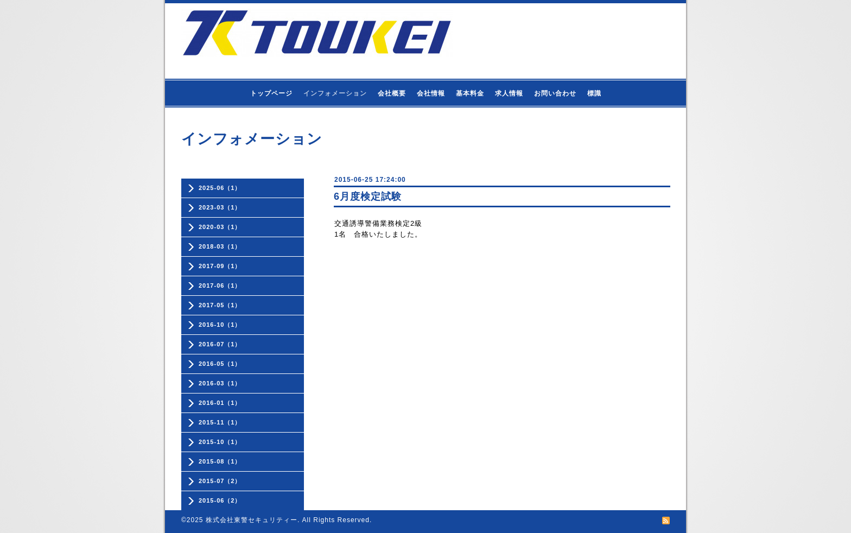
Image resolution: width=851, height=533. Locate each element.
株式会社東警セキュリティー (251, 520)
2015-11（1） (220, 422)
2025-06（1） (220, 188)
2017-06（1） (220, 285)
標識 (594, 93)
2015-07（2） (220, 481)
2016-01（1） (220, 402)
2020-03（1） (220, 227)
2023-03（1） (220, 207)
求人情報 (509, 93)
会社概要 (392, 93)
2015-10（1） (220, 442)
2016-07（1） (220, 344)
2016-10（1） (220, 324)
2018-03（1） (220, 246)
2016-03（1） (220, 383)
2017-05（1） (220, 305)
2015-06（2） (220, 500)
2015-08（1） (220, 461)
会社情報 (431, 93)
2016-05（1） (220, 363)
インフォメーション (335, 93)
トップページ (271, 93)
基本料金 (470, 93)
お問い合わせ (555, 93)
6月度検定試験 (368, 196)
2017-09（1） (220, 266)
